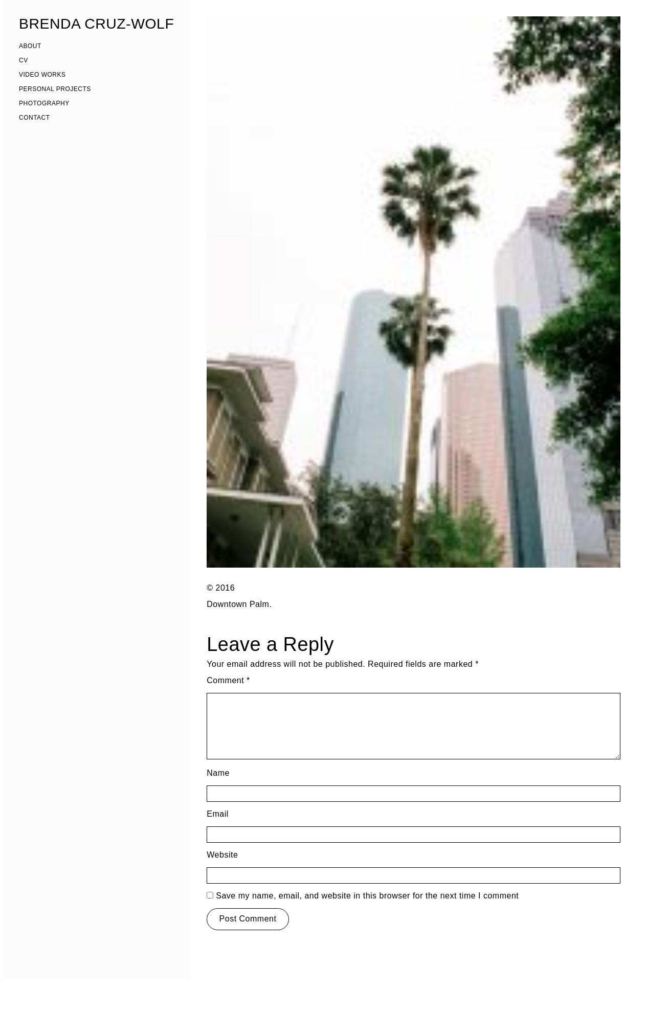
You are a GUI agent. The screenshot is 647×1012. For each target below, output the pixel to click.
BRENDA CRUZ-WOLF (96, 23)
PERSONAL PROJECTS (55, 89)
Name (218, 773)
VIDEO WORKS (42, 74)
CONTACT (34, 117)
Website (222, 854)
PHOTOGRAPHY (44, 103)
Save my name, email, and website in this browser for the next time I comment (367, 895)
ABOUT (30, 46)
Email (218, 813)
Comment (228, 680)
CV (23, 60)
